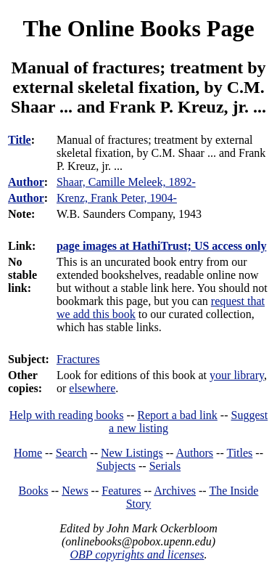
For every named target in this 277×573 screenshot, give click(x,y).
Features (121, 490)
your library (237, 375)
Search (72, 453)
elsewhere (92, 388)
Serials (165, 466)
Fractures (78, 359)
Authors (195, 453)
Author (26, 182)
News (75, 490)
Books (34, 490)
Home (28, 453)
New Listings (132, 453)
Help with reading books (66, 415)
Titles (239, 453)
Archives (175, 490)
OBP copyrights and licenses (137, 554)
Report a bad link (177, 415)
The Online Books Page (138, 28)
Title (19, 140)
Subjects (116, 466)
